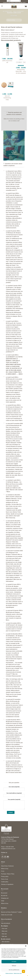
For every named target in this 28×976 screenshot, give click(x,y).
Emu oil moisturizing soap (7, 97)
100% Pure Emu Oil (7, 61)
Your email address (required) (14, 795)
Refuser (14, 965)
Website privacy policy (18, 973)
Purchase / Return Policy (7, 874)
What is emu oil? (14, 139)
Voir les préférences (14, 969)
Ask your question (14, 154)
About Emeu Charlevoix (7, 866)
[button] (26, 946)
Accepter (14, 961)
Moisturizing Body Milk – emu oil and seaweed (21, 71)
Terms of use (4, 879)
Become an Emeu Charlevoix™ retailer (11, 912)
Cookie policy (4, 881)
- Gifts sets (4, 936)
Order (2, 900)
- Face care (4, 928)
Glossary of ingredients (7, 884)
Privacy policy (4, 876)
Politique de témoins (9, 973)
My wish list (4, 895)
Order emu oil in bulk (6, 914)
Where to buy (4, 868)
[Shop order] (14, 20)
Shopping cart (5, 898)
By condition (7, 11)
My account (4, 893)
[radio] (21, 59)
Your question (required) (14, 805)
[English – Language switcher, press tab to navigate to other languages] (14, 1)
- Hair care (4, 933)
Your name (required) (14, 789)
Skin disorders (18, 11)
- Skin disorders (5, 941)
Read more (15, 38)
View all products (5, 923)
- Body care (4, 931)
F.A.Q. (2, 871)
